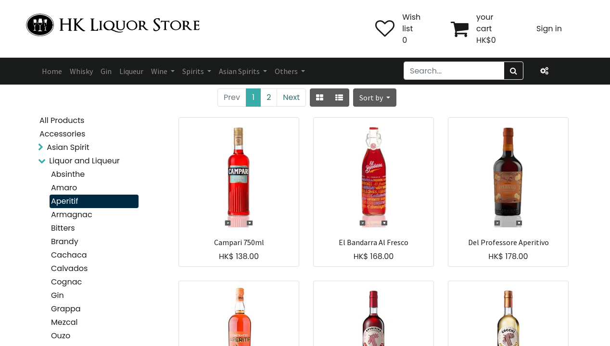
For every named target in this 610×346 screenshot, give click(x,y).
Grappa (66, 308)
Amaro (64, 187)
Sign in (549, 28)
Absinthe (68, 174)
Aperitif (64, 201)
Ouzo (60, 335)
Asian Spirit (68, 147)
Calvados (69, 268)
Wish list (411, 23)
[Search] (513, 71)
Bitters (63, 228)
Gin (57, 295)
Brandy (64, 241)
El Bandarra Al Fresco (373, 242)
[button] (374, 97)
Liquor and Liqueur (84, 160)
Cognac (66, 281)
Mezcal (64, 322)
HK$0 (486, 40)
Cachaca (69, 254)
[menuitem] (52, 71)
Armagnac (71, 214)
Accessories (62, 133)
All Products (61, 120)
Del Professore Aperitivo (508, 242)
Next (291, 97)
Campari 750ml (239, 242)
